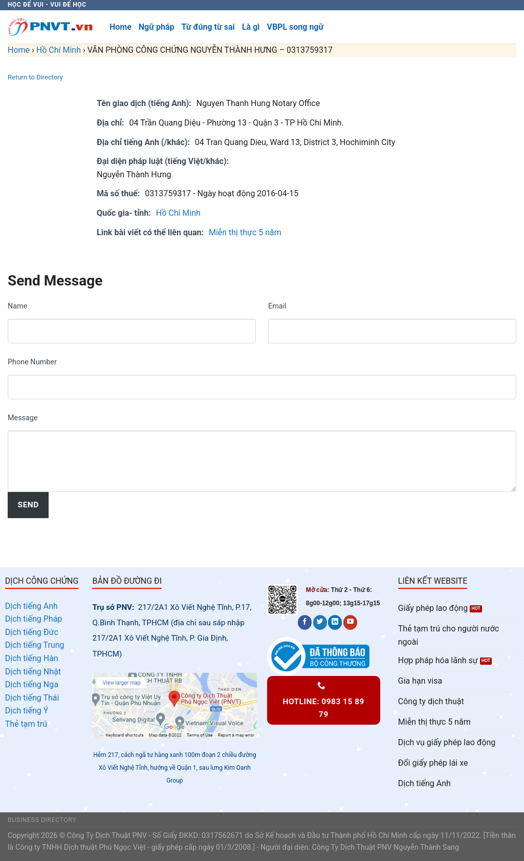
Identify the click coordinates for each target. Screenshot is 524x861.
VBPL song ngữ (295, 27)
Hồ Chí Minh (58, 50)
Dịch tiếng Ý (27, 710)
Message (23, 418)
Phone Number (32, 362)
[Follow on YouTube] (350, 622)
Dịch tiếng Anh (31, 606)
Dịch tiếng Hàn (31, 658)
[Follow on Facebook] (305, 622)
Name (17, 306)
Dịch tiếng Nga (31, 684)
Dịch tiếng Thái (32, 698)
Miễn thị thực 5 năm (245, 232)
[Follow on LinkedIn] (335, 622)
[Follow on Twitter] (320, 622)
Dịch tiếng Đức (31, 632)
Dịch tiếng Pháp (33, 619)
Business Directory (42, 820)
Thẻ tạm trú (26, 724)
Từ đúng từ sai (207, 27)
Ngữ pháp (156, 27)
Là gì (251, 27)
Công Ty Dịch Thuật (343, 847)
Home (121, 27)
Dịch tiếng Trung (34, 645)
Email (277, 306)
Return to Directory (35, 77)
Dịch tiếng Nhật (33, 671)
